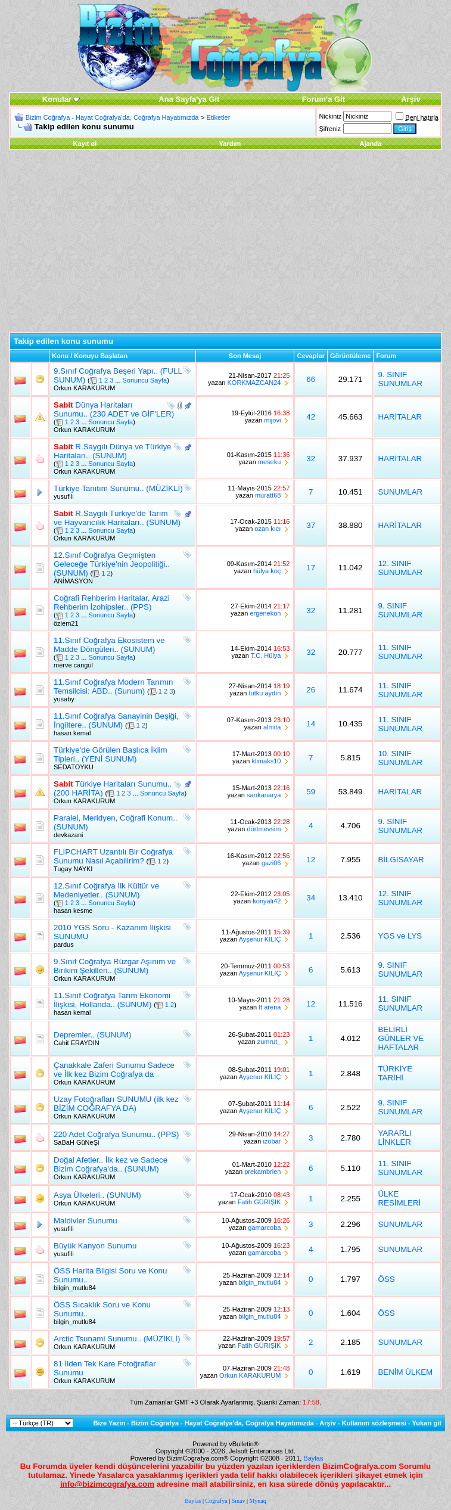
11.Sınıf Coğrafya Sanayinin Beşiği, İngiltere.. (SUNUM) (116, 720)
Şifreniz (330, 128)
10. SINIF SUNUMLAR (400, 758)
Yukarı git (426, 1423)
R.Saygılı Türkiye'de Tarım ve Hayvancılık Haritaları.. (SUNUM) (117, 518)
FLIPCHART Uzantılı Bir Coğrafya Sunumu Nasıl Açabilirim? (113, 856)
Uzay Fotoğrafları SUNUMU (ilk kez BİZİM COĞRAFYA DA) (116, 1104)
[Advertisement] (225, 242)
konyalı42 (267, 901)
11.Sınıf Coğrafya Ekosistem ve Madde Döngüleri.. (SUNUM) (109, 645)
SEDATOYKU (74, 766)
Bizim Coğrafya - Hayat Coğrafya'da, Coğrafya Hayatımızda (112, 117)
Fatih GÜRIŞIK (259, 1201)
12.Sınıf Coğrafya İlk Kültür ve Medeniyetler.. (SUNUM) (106, 890)
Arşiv (327, 1423)
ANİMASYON (73, 581)
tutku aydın (265, 693)
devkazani (68, 834)
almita (272, 727)
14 (310, 723)
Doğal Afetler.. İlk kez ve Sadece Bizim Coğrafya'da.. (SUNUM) (110, 1164)
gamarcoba (264, 1227)
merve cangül (73, 665)
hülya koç (267, 570)
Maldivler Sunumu (85, 1220)
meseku (269, 461)
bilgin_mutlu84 (75, 1287)
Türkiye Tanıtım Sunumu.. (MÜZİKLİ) (118, 488)
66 (310, 379)
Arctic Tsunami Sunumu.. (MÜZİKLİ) (117, 1338)
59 (310, 791)
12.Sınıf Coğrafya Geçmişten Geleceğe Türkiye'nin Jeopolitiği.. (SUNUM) (112, 564)
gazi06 (271, 862)
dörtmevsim (264, 828)
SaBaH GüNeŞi (76, 1142)
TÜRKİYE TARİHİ (395, 1073)
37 (310, 525)
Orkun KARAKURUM (84, 388)
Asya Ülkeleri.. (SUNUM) (97, 1195)
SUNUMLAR (400, 491)
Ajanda (371, 143)
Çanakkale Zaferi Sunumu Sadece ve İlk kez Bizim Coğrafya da (114, 1070)
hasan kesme (73, 910)
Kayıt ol (85, 143)
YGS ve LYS (400, 935)
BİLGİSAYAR (401, 859)
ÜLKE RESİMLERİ (399, 1198)
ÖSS (386, 1279)
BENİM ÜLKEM (405, 1372)
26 (310, 689)
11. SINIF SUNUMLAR (400, 652)
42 (310, 416)
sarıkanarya (264, 795)
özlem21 (66, 623)
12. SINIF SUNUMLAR (400, 568)
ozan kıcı (267, 528)
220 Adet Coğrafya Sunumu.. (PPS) (116, 1134)
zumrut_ (269, 1041)
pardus (64, 944)
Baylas (313, 1458)
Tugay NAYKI (73, 868)
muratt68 (268, 495)
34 (310, 897)
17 (310, 567)
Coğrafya (216, 1500)
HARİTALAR (400, 416)
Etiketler (219, 117)
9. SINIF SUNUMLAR (400, 379)
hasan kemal (72, 733)
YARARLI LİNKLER (394, 1138)
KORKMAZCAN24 (254, 382)
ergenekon (265, 613)
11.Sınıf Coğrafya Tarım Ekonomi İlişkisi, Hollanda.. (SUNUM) (112, 1000)
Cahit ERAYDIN (76, 1042)
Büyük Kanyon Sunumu (95, 1245)
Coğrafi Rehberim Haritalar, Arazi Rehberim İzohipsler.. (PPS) (112, 602)
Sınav (238, 1500)
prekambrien (262, 1171)
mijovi (272, 420)
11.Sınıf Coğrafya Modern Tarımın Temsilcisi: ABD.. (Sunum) (113, 686)
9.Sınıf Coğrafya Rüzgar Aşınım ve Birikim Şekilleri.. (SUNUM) (115, 966)
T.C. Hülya (266, 655)
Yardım (230, 143)
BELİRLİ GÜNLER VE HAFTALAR (401, 1038)
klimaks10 (266, 761)
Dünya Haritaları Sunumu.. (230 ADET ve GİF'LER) (114, 409)
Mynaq (257, 1500)
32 (310, 458)
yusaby (64, 699)
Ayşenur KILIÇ (260, 939)
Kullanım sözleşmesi (374, 1423)
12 (310, 859)
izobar (272, 1141)
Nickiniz (330, 116)
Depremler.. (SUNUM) (92, 1034)
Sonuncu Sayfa (145, 380)
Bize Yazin (110, 1423)
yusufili (64, 496)
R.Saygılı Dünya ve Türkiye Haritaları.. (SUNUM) (113, 451)
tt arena (270, 1007)
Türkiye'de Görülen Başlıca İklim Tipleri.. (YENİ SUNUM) (110, 754)
